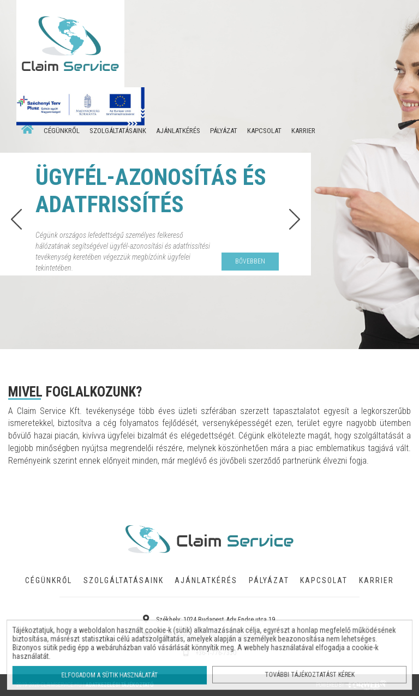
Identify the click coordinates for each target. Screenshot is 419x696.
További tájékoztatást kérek (306, 673)
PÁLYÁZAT (223, 131)
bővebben (250, 261)
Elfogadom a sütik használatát (113, 674)
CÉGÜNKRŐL (62, 131)
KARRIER (303, 131)
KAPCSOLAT (264, 131)
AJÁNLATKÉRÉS (178, 131)
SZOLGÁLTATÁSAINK (117, 131)
